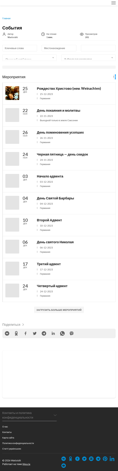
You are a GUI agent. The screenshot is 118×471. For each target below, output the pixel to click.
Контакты (7, 432)
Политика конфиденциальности (18, 443)
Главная (6, 18)
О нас (5, 426)
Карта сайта (8, 437)
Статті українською (11, 448)
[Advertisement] (59, 374)
